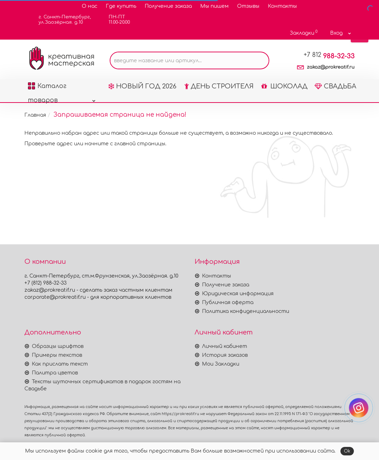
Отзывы (248, 6)
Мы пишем (214, 6)
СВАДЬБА (335, 86)
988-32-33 (329, 56)
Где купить (121, 6)
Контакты (282, 6)
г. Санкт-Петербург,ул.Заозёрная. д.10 (60, 19)
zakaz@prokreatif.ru (331, 67)
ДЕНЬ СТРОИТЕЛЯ (219, 86)
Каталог (62, 88)
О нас (89, 6)
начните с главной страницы (125, 143)
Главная (35, 115)
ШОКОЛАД (285, 86)
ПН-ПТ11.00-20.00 (115, 19)
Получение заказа (168, 6)
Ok (347, 451)
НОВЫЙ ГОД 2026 (142, 86)
